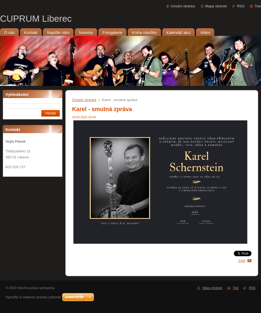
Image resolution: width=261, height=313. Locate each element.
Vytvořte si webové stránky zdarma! (33, 297)
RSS (240, 6)
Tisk (257, 6)
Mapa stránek (216, 6)
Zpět (242, 261)
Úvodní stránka (183, 6)
